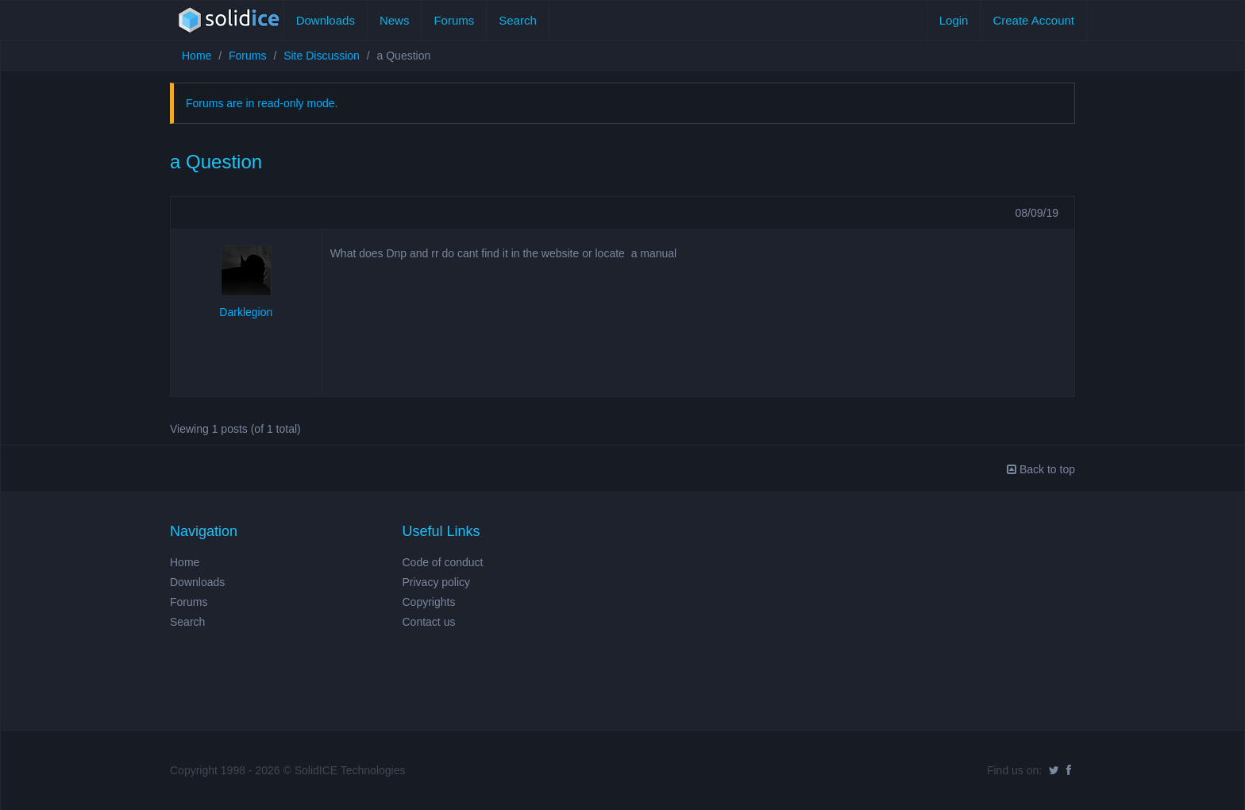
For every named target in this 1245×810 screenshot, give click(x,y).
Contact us (429, 621)
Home (196, 55)
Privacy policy (437, 582)
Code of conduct (443, 562)
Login (954, 20)
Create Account (1033, 20)
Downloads (325, 20)
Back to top (1041, 469)
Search (518, 20)
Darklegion (245, 312)
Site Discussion (321, 55)
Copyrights (429, 602)
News (395, 20)
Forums (454, 20)
